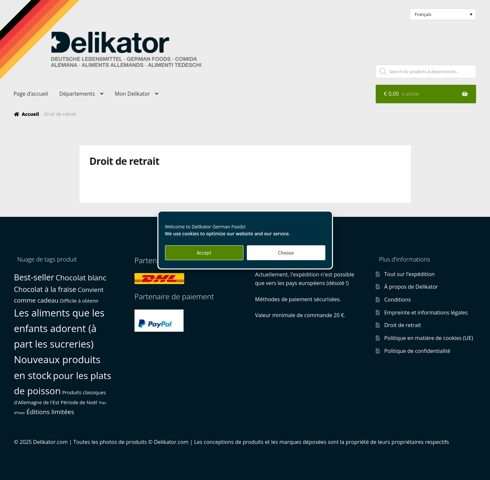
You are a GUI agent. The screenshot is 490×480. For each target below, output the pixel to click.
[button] (442, 14)
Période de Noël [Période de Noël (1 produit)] (79, 402)
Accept (204, 253)
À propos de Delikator (411, 286)
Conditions (397, 299)
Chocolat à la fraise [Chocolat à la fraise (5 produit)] (45, 289)
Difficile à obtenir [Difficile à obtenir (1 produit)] (79, 300)
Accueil (30, 114)
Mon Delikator (132, 93)
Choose (286, 253)
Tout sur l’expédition (409, 274)
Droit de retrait (402, 325)
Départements (77, 93)
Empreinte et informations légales (426, 312)
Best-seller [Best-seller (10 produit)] (34, 277)
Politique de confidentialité (417, 351)
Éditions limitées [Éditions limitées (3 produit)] (50, 412)
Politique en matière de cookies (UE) (428, 338)
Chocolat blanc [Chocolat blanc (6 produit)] (81, 277)
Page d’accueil (31, 93)
